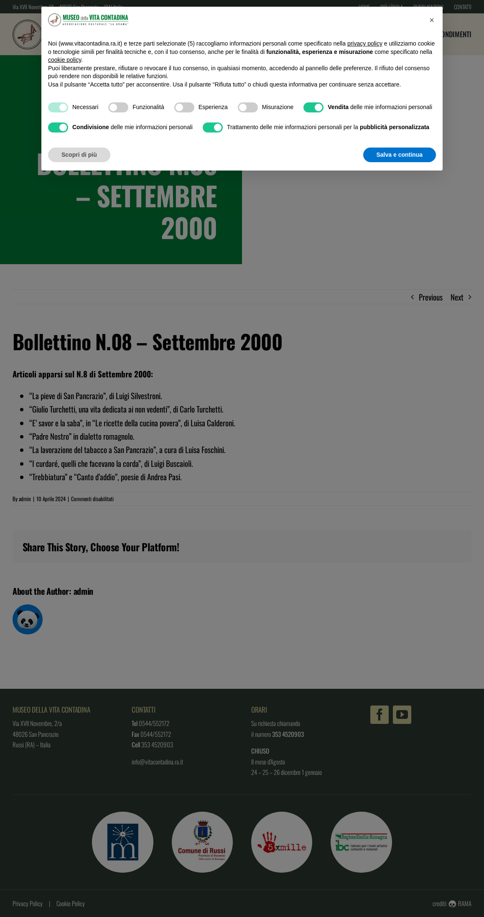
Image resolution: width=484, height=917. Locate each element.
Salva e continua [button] (400, 154)
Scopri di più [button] (79, 154)
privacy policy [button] (364, 43)
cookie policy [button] (64, 59)
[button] (431, 20)
